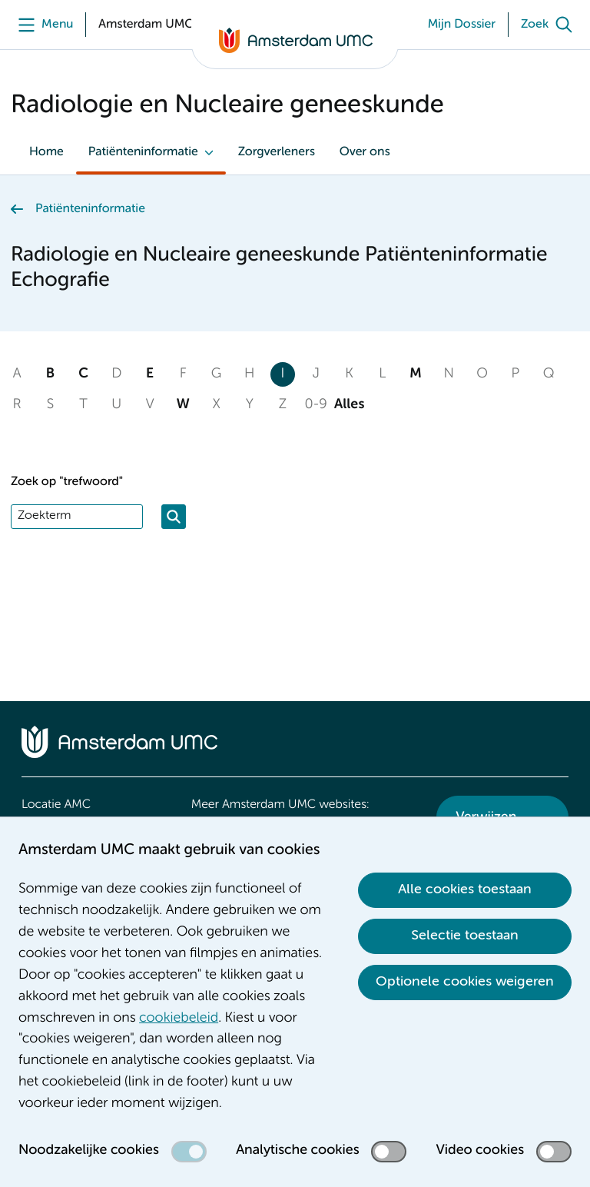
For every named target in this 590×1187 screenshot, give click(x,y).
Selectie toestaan (465, 936)
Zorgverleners (276, 152)
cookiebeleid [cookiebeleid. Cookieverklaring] (178, 1019)
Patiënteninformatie (143, 152)
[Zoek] (550, 24)
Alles (349, 405)
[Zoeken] (173, 516)
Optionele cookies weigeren (465, 982)
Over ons (365, 152)
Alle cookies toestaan (465, 889)
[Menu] (42, 24)
